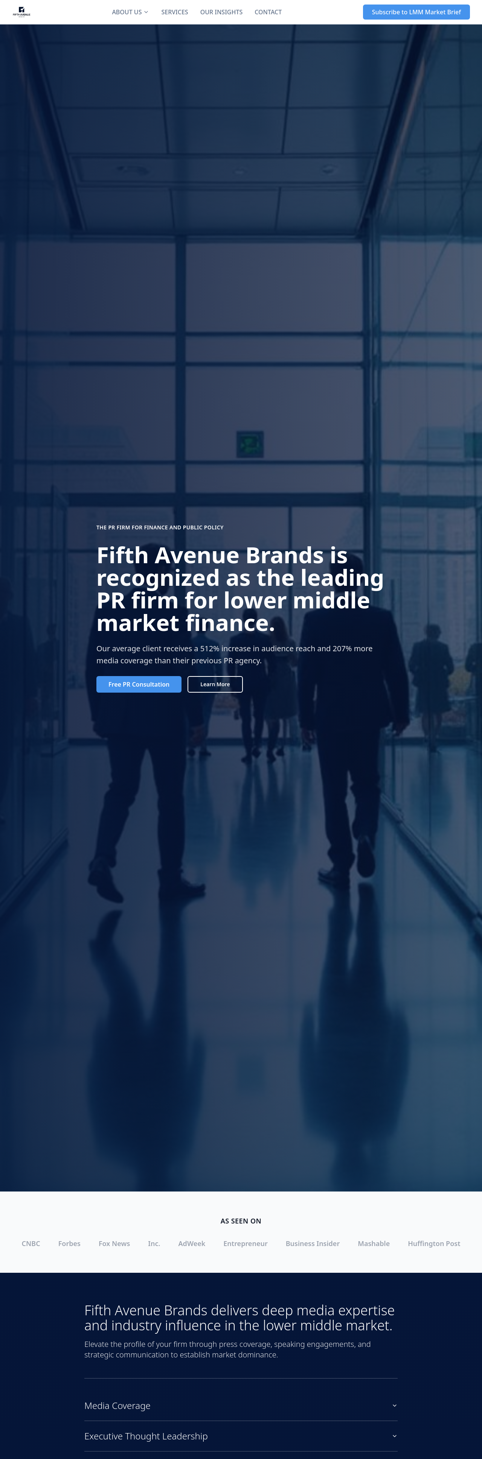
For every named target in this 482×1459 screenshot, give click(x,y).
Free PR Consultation (138, 684)
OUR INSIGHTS (221, 12)
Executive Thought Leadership (241, 1436)
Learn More (215, 684)
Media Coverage (241, 1405)
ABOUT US (130, 12)
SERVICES (174, 12)
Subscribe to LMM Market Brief (416, 12)
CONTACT (268, 12)
